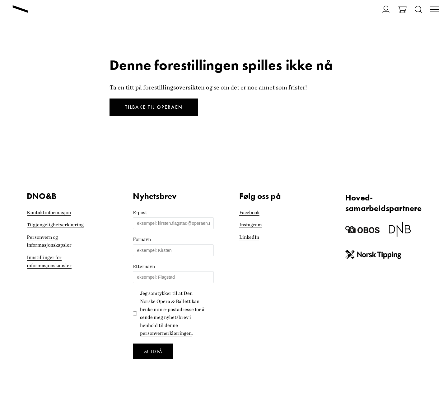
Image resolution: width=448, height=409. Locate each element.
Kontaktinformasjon (49, 212)
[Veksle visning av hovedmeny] (434, 10)
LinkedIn (249, 237)
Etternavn (144, 266)
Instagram (250, 225)
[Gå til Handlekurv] (402, 10)
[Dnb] (400, 231)
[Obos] (362, 231)
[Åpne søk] (418, 9)
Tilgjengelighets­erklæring (55, 225)
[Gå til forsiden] (20, 9)
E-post (140, 212)
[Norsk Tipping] (373, 256)
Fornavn (142, 239)
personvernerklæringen (166, 333)
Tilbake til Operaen (154, 107)
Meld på (153, 351)
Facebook (249, 212)
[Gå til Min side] (382, 9)
